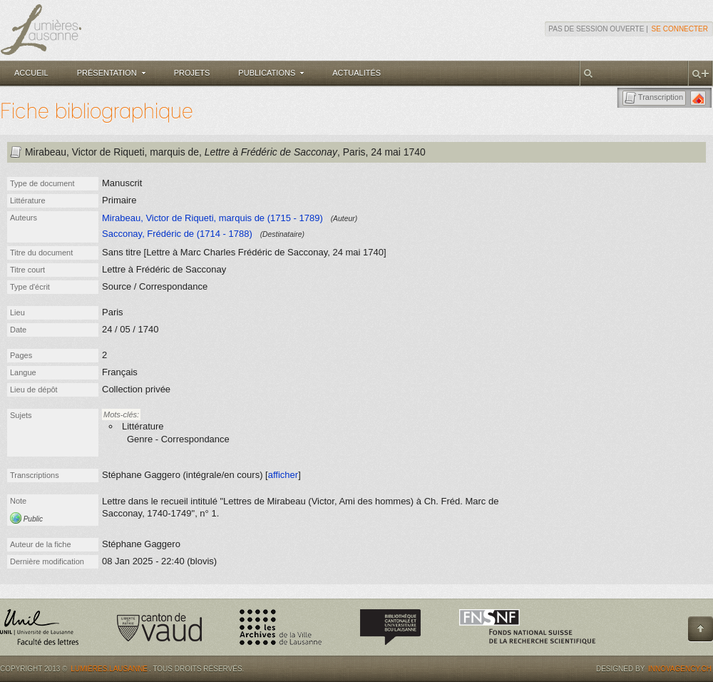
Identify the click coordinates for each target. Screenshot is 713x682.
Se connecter (680, 29)
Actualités (356, 72)
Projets (192, 72)
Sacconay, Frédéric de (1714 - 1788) (177, 233)
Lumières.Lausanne (109, 669)
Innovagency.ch (680, 669)
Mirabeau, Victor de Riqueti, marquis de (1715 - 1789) (212, 218)
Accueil (31, 72)
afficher (283, 474)
